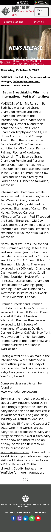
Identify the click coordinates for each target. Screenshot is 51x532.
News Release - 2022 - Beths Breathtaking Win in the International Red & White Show (28, 62)
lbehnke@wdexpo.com (26, 81)
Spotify (19, 468)
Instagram (32, 468)
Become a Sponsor (13, 21)
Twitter (32, 464)
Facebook (19, 464)
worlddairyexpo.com (15, 452)
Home (7, 62)
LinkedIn (7, 468)
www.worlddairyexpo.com (19, 391)
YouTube (7, 472)
